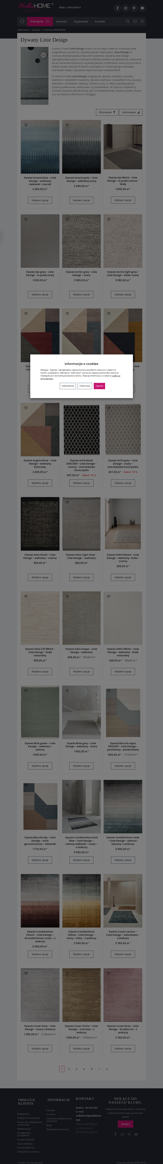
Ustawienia (68, 385)
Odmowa (85, 385)
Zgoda (99, 385)
